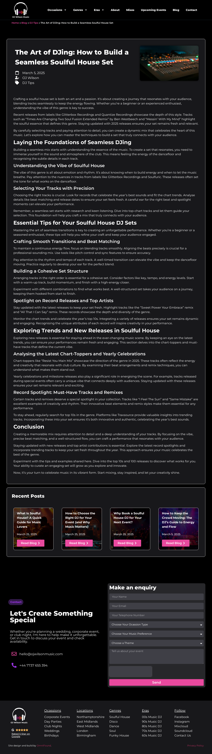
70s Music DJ (152, 731)
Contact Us (182, 735)
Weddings (51, 731)
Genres (80, 10)
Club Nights (53, 726)
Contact (191, 10)
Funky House (119, 735)
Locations (85, 711)
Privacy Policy (195, 745)
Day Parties (52, 721)
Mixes (130, 10)
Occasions (57, 10)
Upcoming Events (153, 10)
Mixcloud (181, 726)
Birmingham (86, 735)
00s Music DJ (152, 717)
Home (15, 22)
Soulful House (119, 717)
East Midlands (87, 721)
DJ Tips (33, 22)
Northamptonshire (91, 717)
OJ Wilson (30, 78)
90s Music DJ (152, 721)
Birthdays (51, 735)
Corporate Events (57, 717)
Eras (99, 10)
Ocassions (52, 711)
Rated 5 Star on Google (21, 735)
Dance (114, 726)
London (82, 731)
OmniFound (43, 745)
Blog (176, 10)
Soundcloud (183, 731)
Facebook (181, 717)
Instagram (182, 721)
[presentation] (130, 671)
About (115, 10)
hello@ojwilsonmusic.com (41, 654)
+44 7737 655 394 (33, 665)
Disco (113, 721)
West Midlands (88, 726)
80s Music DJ (152, 726)
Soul (112, 731)
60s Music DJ (152, 735)
